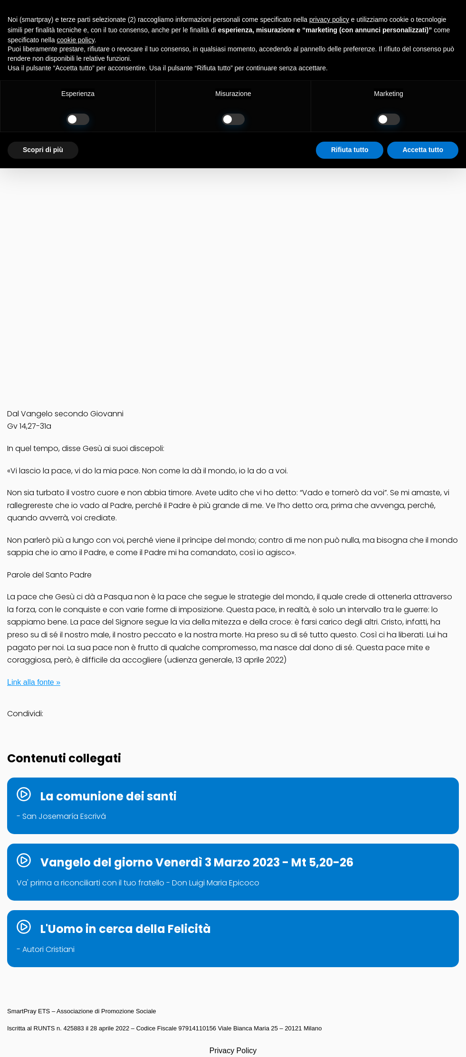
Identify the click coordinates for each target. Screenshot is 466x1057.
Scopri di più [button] (43, 150)
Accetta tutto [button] (422, 150)
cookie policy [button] (76, 40)
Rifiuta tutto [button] (350, 150)
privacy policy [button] (329, 19)
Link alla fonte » (33, 682)
